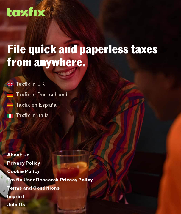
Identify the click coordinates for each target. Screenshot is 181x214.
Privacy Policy (23, 163)
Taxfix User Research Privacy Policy (50, 180)
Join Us (16, 205)
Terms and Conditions (33, 188)
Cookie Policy (23, 171)
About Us (18, 155)
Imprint (15, 196)
